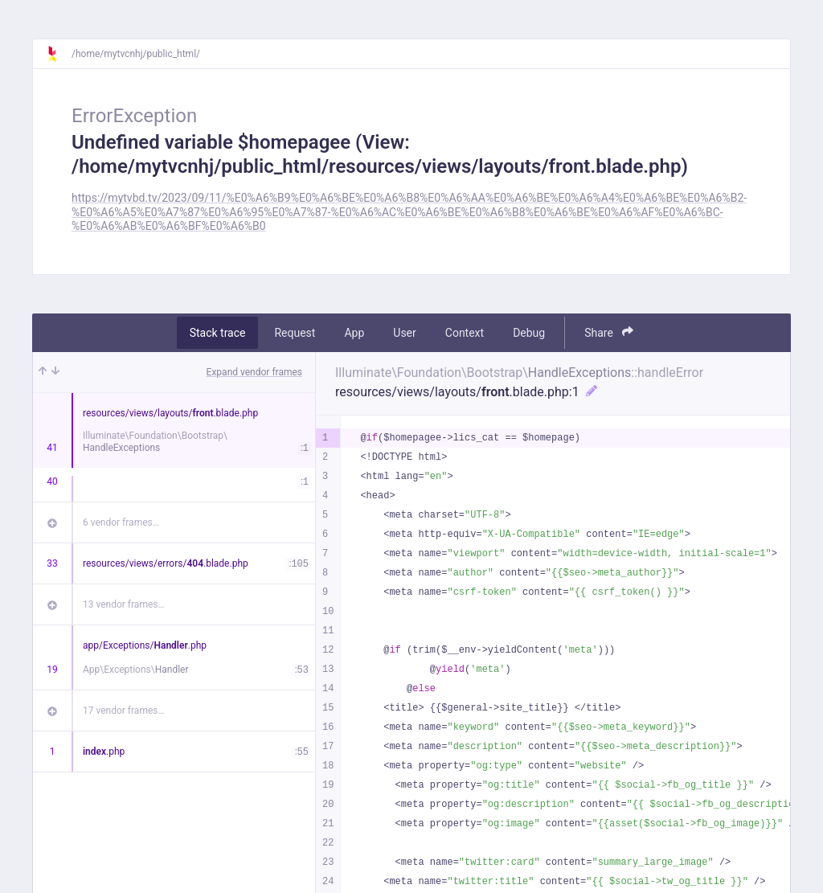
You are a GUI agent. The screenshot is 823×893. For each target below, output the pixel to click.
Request (294, 332)
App (354, 332)
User (404, 332)
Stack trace (218, 332)
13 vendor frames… (123, 604)
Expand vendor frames (254, 372)
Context (464, 332)
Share (608, 332)
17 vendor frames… (123, 710)
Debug (529, 332)
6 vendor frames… (121, 522)
